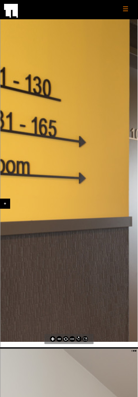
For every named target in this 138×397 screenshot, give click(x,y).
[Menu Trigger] (125, 8)
